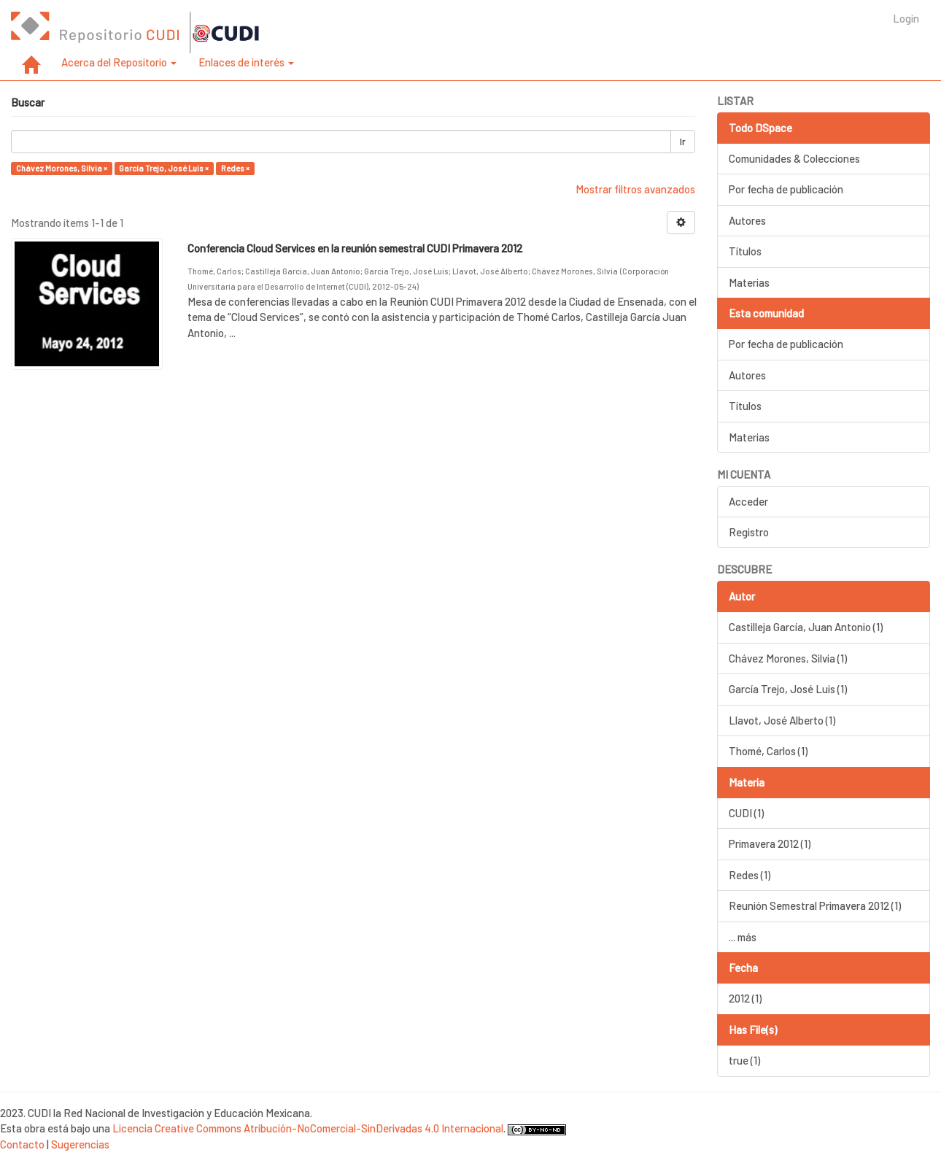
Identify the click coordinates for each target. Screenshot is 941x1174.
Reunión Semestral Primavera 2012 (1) (815, 905)
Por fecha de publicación (786, 189)
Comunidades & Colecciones (794, 158)
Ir (683, 141)
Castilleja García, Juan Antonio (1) (806, 626)
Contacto (22, 1144)
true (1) (744, 1060)
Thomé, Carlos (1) (768, 750)
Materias (749, 282)
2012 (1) (745, 998)
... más (742, 936)
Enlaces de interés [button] (246, 62)
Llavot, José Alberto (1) (782, 720)
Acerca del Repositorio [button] (119, 62)
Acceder (748, 501)
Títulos (745, 251)
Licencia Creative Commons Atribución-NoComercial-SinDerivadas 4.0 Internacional (307, 1128)
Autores (747, 220)
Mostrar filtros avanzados (635, 189)
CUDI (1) (746, 812)
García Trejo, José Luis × (164, 168)
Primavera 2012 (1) (769, 843)
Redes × (235, 168)
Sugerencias (80, 1144)
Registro (749, 531)
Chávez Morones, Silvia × (61, 168)
